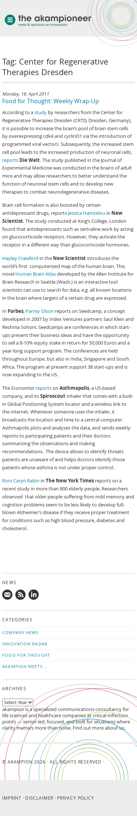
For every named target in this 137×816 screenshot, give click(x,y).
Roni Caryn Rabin (20, 481)
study (40, 112)
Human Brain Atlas (35, 274)
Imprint (12, 798)
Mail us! (7, 595)
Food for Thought (26, 655)
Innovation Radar (24, 643)
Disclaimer (39, 798)
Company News (20, 632)
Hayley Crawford (20, 258)
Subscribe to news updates (20, 595)
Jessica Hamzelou (86, 213)
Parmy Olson (40, 311)
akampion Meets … (25, 666)
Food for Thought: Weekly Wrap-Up (50, 101)
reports (10, 160)
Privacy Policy (75, 798)
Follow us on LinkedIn (33, 595)
